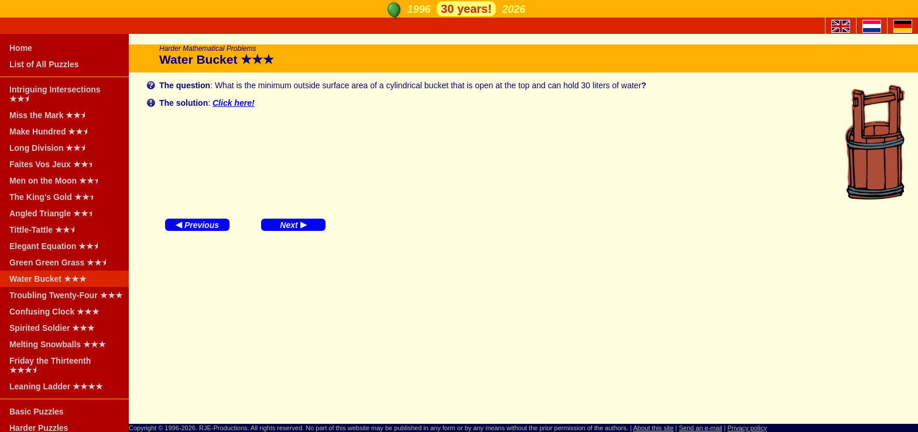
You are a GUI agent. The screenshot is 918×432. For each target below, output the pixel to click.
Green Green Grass (61, 262)
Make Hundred (52, 131)
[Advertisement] (523, 330)
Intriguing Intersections (55, 94)
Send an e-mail (700, 427)
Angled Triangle (54, 213)
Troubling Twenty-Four (66, 295)
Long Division (51, 148)
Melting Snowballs (57, 344)
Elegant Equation (57, 246)
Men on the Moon (57, 180)
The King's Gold (55, 197)
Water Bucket (48, 279)
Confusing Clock (54, 311)
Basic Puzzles (36, 411)
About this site (653, 427)
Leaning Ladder (56, 386)
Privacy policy (747, 427)
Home (20, 48)
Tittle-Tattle (45, 229)
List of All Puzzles (44, 64)
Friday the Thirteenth (50, 365)
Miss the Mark (51, 115)
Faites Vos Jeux (54, 164)
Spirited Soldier (52, 328)
